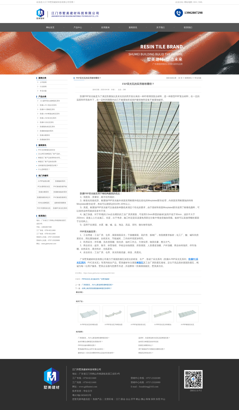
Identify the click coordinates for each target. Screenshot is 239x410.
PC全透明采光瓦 (44, 187)
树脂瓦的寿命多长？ (145, 353)
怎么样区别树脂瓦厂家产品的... (49, 154)
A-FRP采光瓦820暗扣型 (89, 325)
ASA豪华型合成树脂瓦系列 (50, 101)
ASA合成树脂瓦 (44, 203)
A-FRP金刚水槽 (44, 181)
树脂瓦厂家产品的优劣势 (47, 162)
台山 (128, 399)
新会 (123, 399)
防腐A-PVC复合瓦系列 (48, 105)
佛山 (143, 399)
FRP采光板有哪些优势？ (87, 345)
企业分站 (179, 2)
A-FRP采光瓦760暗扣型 (113, 325)
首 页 (180, 78)
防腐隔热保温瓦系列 (47, 127)
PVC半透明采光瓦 (44, 208)
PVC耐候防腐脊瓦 (60, 197)
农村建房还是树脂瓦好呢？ (48, 165)
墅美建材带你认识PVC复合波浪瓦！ (91, 349)
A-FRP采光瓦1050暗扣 (162, 325)
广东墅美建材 (104, 279)
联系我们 (188, 27)
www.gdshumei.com (88, 386)
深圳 (153, 399)
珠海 (148, 399)
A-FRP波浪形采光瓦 (138, 325)
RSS (195, 2)
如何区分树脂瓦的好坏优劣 (148, 342)
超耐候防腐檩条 (60, 203)
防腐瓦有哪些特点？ (145, 345)
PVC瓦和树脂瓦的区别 (46, 150)
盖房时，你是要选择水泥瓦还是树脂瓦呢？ (154, 338)
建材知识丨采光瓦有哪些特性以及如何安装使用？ (96, 353)
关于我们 (160, 27)
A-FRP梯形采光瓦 (187, 325)
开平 (133, 399)
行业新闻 (43, 87)
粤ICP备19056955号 (81, 395)
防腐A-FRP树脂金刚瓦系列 (50, 114)
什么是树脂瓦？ (44, 169)
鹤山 (138, 399)
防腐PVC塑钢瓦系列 (47, 109)
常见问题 (43, 91)
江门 (118, 399)
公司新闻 (43, 82)
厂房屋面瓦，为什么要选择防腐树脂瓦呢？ (97, 285)
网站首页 (50, 27)
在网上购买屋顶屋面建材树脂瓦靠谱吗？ (97, 288)
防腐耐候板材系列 (46, 131)
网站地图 (188, 2)
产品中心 (78, 27)
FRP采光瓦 (86, 279)
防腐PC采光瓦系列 (47, 122)
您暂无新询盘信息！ (82, 399)
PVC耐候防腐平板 (60, 187)
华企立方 (87, 391)
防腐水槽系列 (45, 135)
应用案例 (105, 27)
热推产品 (97, 399)
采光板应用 (95, 279)
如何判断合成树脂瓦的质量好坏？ (90, 342)
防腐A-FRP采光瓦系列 (48, 118)
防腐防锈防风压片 (43, 197)
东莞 (158, 399)
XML (200, 2)
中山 (163, 399)
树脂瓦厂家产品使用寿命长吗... (49, 158)
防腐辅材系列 (45, 140)
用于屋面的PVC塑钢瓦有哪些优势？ (151, 349)
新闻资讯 (133, 27)
